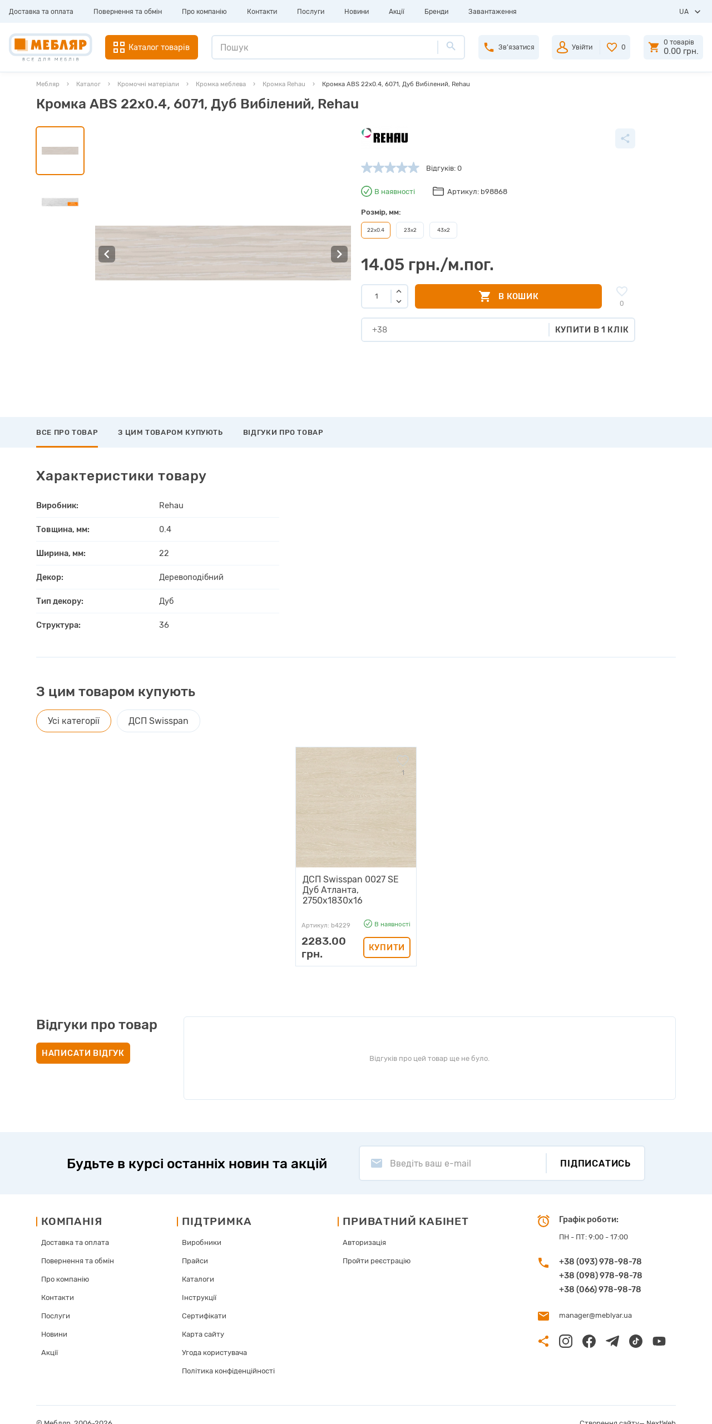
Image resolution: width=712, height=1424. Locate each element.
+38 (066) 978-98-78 (600, 1272)
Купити (387, 931)
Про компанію (204, 12)
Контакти (262, 12)
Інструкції (199, 1281)
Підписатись (595, 1146)
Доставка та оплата (41, 12)
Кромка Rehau (284, 84)
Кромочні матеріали (148, 84)
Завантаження (492, 12)
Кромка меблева (221, 84)
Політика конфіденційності (228, 1354)
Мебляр (48, 84)
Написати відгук (83, 1036)
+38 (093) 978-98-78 (600, 1244)
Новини (356, 12)
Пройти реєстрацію (377, 1244)
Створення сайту (609, 1406)
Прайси (195, 1244)
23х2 (410, 230)
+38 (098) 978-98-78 (600, 1258)
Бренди (436, 12)
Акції (396, 12)
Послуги (310, 12)
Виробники (201, 1226)
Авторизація (364, 1226)
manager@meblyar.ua (595, 1298)
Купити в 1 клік (592, 330)
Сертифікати (204, 1299)
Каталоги (198, 1262)
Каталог (88, 84)
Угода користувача (214, 1336)
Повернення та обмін (127, 12)
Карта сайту (203, 1317)
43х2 (443, 230)
